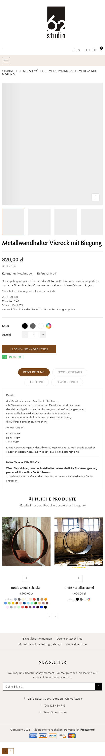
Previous (49, 616)
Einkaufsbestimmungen (37, 638)
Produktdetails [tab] (69, 372)
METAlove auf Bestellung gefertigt (39, 644)
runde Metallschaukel (26, 588)
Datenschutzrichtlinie (69, 638)
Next (55, 616)
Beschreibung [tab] (34, 372)
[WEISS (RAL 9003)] (41, 326)
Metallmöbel (24, 273)
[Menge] (34, 334)
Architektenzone (76, 644)
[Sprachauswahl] (87, 50)
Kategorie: (9, 273)
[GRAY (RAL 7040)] (33, 326)
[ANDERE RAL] (49, 326)
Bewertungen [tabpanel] (67, 382)
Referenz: (43, 273)
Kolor (8, 599)
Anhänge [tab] (36, 382)
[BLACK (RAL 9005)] (25, 326)
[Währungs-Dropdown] (77, 50)
